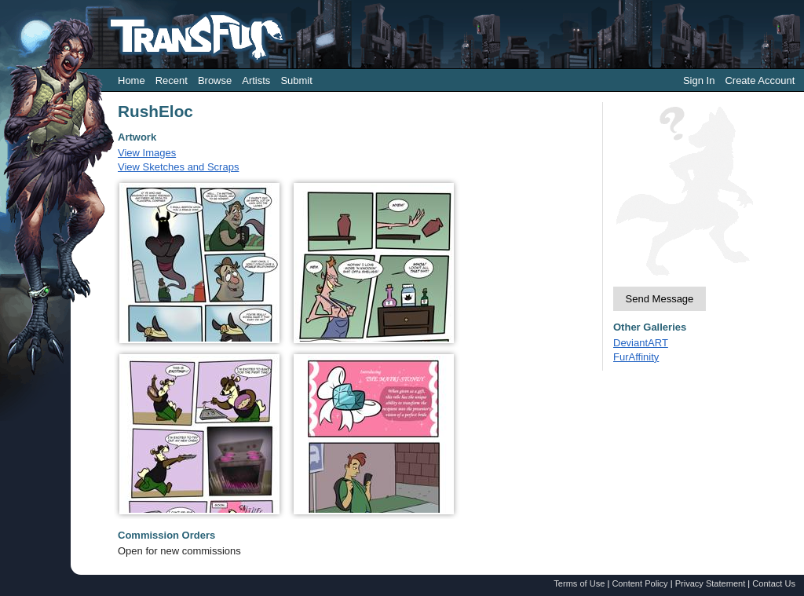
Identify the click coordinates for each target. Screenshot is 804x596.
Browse (215, 80)
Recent (171, 80)
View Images (147, 153)
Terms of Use (579, 583)
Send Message (660, 299)
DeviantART (640, 343)
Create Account (760, 80)
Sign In (698, 80)
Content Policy (639, 583)
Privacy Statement (710, 583)
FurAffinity (636, 357)
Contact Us (773, 583)
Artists (256, 80)
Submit (296, 80)
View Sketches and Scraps (178, 167)
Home (131, 80)
